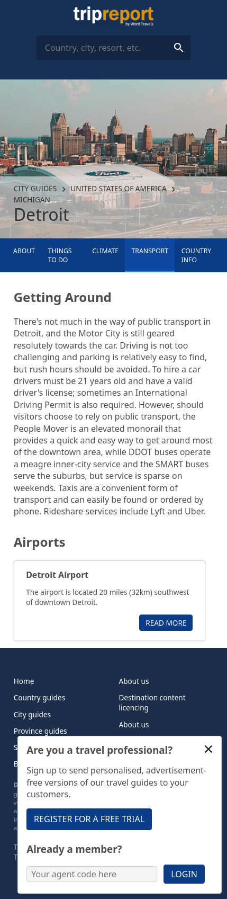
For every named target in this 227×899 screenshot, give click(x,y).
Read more (166, 623)
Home (24, 681)
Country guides (39, 697)
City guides (35, 188)
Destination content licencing (152, 702)
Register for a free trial (89, 819)
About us (134, 681)
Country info (196, 255)
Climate (105, 250)
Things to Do (60, 255)
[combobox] (113, 47)
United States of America (118, 188)
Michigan (32, 199)
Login (184, 874)
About (24, 250)
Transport (150, 250)
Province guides (40, 731)
